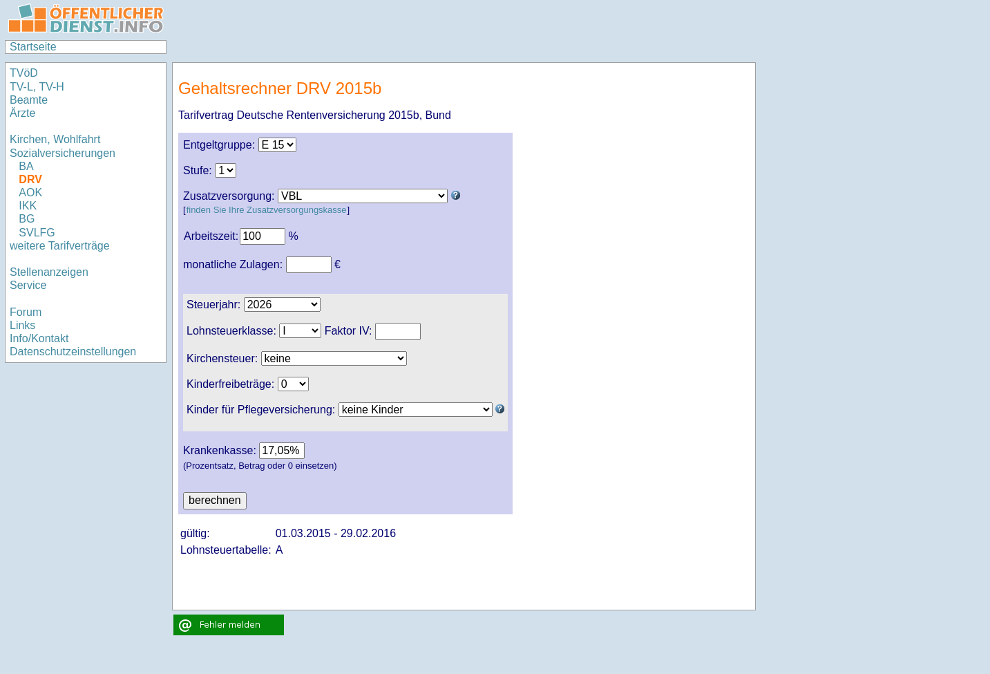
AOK (30, 192)
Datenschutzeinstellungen (73, 351)
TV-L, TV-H (37, 87)
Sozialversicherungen (62, 153)
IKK (28, 206)
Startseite (33, 47)
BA (26, 166)
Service (28, 285)
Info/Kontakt (39, 338)
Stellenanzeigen (49, 272)
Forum (25, 312)
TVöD (24, 73)
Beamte (29, 100)
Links (22, 325)
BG (27, 219)
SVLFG (37, 232)
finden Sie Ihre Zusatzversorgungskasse (267, 210)
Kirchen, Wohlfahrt (55, 139)
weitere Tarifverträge (60, 246)
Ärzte (22, 113)
